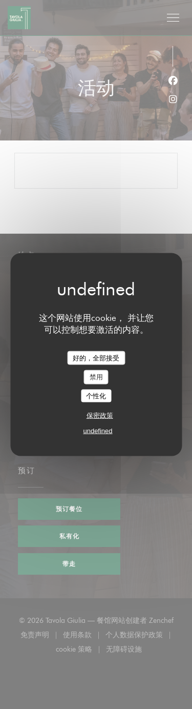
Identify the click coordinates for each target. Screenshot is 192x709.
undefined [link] (97, 431)
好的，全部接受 (96, 357)
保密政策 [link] (100, 415)
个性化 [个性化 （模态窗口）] (96, 395)
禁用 (96, 377)
